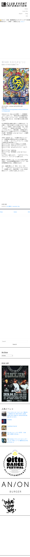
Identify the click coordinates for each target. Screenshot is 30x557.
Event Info (25, 11)
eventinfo (15, 206)
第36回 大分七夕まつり (14, 62)
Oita (18, 206)
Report (20, 13)
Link (27, 16)
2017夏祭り (9, 206)
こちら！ (22, 21)
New (1, 212)
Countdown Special (12, 426)
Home (26, 9)
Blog (26, 13)
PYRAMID (9, 419)
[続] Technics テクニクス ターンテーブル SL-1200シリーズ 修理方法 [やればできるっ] (17, 440)
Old (29, 212)
